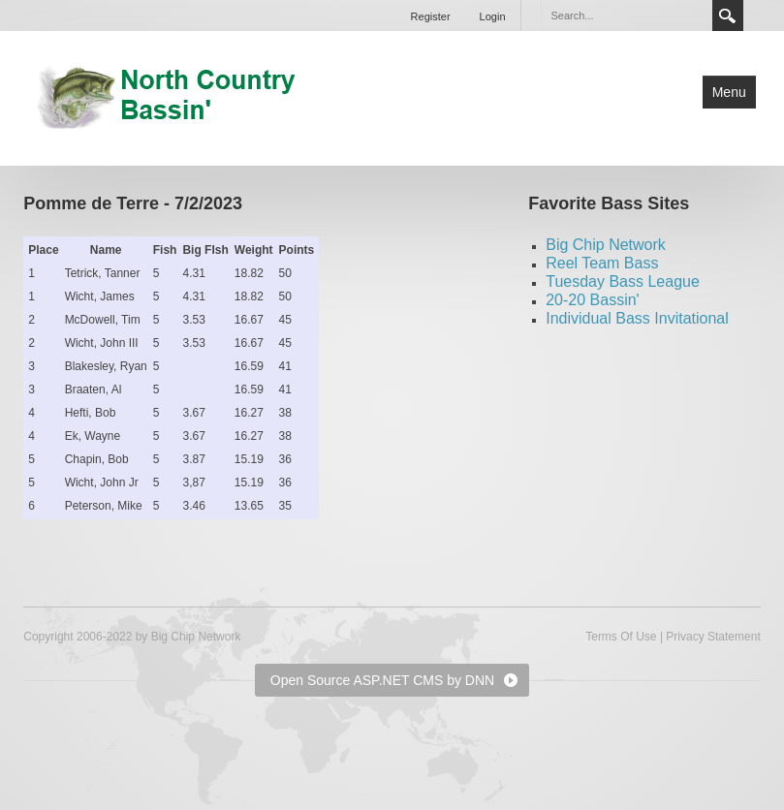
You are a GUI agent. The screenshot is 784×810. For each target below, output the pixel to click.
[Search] (626, 15)
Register (431, 16)
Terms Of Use (620, 636)
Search (727, 15)
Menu (729, 92)
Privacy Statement (713, 636)
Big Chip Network (606, 244)
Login (493, 16)
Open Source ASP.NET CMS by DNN (382, 680)
